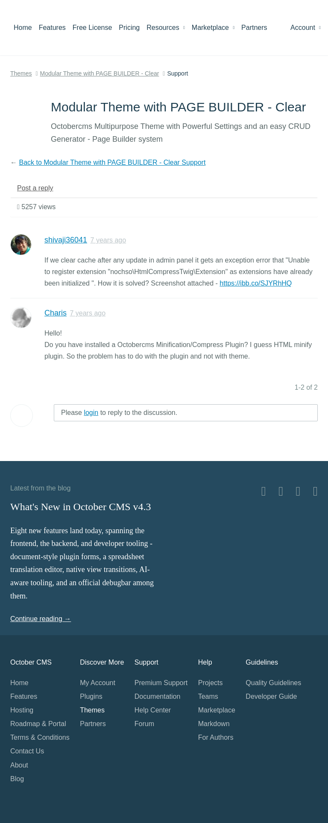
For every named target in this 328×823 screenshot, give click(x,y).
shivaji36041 (65, 240)
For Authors (216, 737)
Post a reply (35, 188)
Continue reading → (40, 618)
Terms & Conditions (40, 737)
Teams (208, 696)
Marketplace (213, 27)
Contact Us (27, 751)
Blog (17, 778)
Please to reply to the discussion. (119, 412)
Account (305, 27)
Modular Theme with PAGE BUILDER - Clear (99, 73)
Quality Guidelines (273, 682)
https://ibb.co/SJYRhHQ (256, 283)
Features (52, 27)
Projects (210, 682)
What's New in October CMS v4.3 (80, 506)
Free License (92, 27)
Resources (165, 27)
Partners (254, 27)
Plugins (91, 696)
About (19, 765)
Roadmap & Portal (38, 723)
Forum (144, 723)
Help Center (153, 710)
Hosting (21, 710)
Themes (21, 73)
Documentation (158, 696)
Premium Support (161, 682)
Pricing (129, 27)
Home (23, 27)
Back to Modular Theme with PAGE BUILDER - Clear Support (112, 162)
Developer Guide (271, 696)
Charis (55, 313)
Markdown (214, 723)
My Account (97, 682)
